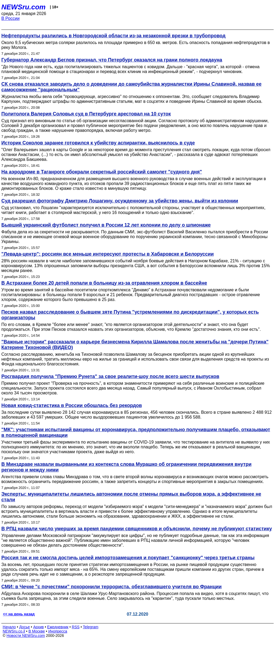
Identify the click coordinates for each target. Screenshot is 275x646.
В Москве (36, 631)
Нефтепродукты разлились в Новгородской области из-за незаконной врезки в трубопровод (113, 35)
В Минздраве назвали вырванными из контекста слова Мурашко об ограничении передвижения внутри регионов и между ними (126, 467)
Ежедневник (57, 627)
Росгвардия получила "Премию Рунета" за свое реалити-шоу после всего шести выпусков (110, 376)
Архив (38, 627)
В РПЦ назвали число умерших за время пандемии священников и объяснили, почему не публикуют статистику (136, 528)
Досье (24, 627)
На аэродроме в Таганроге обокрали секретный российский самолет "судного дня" (101, 172)
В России (10, 18)
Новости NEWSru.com (25, 635)
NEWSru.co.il (14, 631)
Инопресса (57, 631)
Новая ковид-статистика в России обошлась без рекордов (71, 405)
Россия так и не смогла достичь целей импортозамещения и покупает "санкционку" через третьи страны (128, 557)
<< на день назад (19, 614)
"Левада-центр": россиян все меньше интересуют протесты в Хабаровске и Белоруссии (107, 254)
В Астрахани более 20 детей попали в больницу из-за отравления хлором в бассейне (104, 283)
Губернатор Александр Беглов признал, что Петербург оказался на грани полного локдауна (111, 60)
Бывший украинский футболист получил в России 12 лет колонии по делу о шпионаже (106, 225)
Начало (9, 627)
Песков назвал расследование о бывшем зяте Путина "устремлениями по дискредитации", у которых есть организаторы (130, 314)
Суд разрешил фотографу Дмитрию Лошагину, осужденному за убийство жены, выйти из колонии (119, 201)
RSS (75, 627)
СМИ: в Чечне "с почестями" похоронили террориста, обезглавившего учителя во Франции (111, 586)
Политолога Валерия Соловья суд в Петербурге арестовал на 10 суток (86, 114)
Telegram (91, 627)
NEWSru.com (23, 7)
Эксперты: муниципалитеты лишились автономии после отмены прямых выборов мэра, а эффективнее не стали (131, 496)
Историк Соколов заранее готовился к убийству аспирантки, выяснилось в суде (98, 143)
